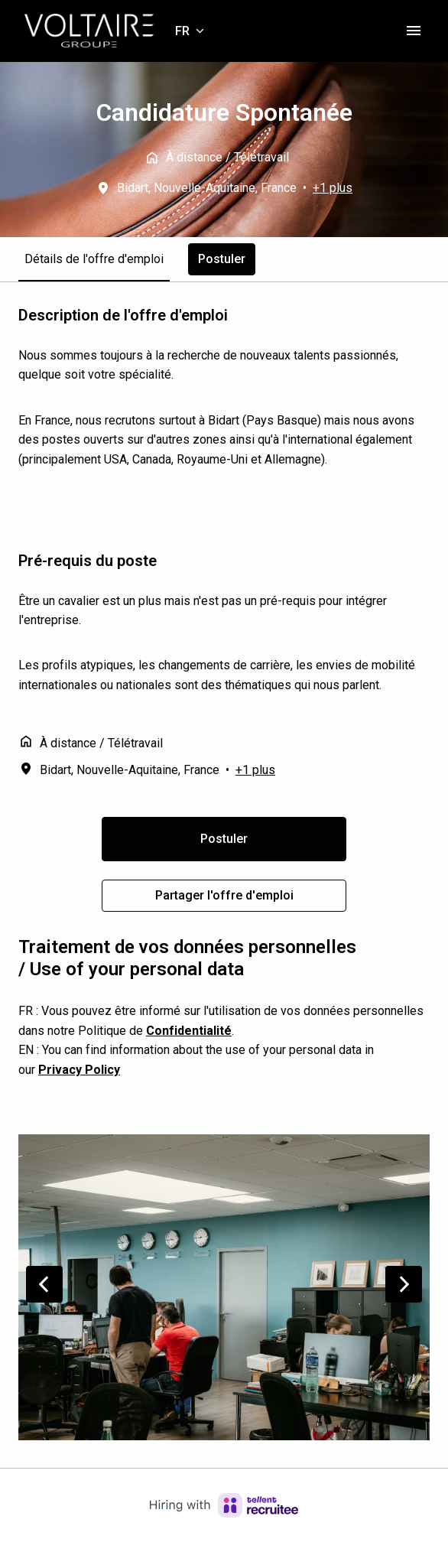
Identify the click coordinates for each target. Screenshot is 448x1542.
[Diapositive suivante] (403, 1284)
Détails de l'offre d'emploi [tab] (94, 259)
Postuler (224, 838)
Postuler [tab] (221, 259)
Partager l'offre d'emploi (224, 895)
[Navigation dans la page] (414, 30)
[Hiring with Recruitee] (224, 1505)
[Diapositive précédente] (44, 1284)
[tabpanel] (224, 609)
